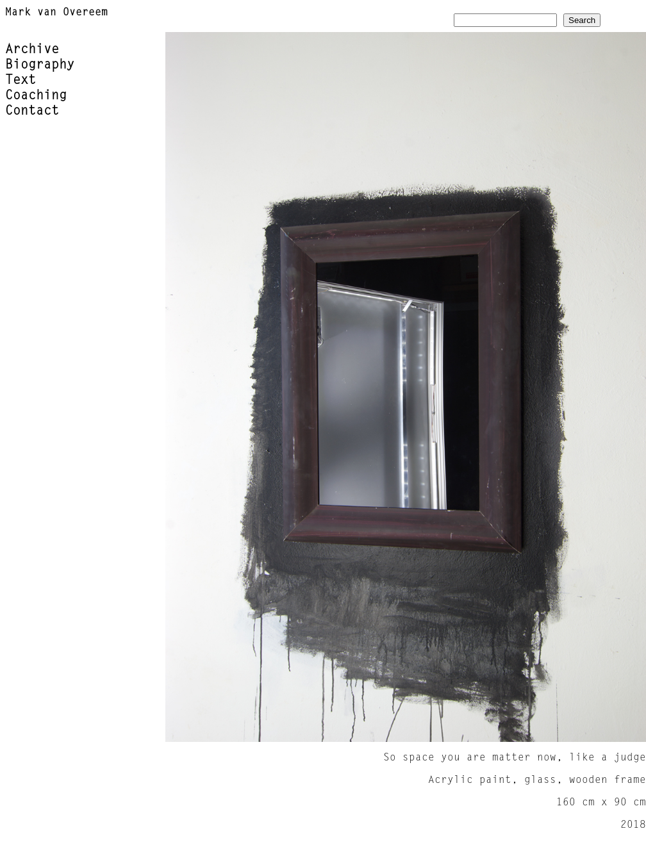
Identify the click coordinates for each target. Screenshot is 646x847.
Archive (32, 50)
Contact (32, 111)
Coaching (36, 96)
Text (20, 80)
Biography (39, 65)
